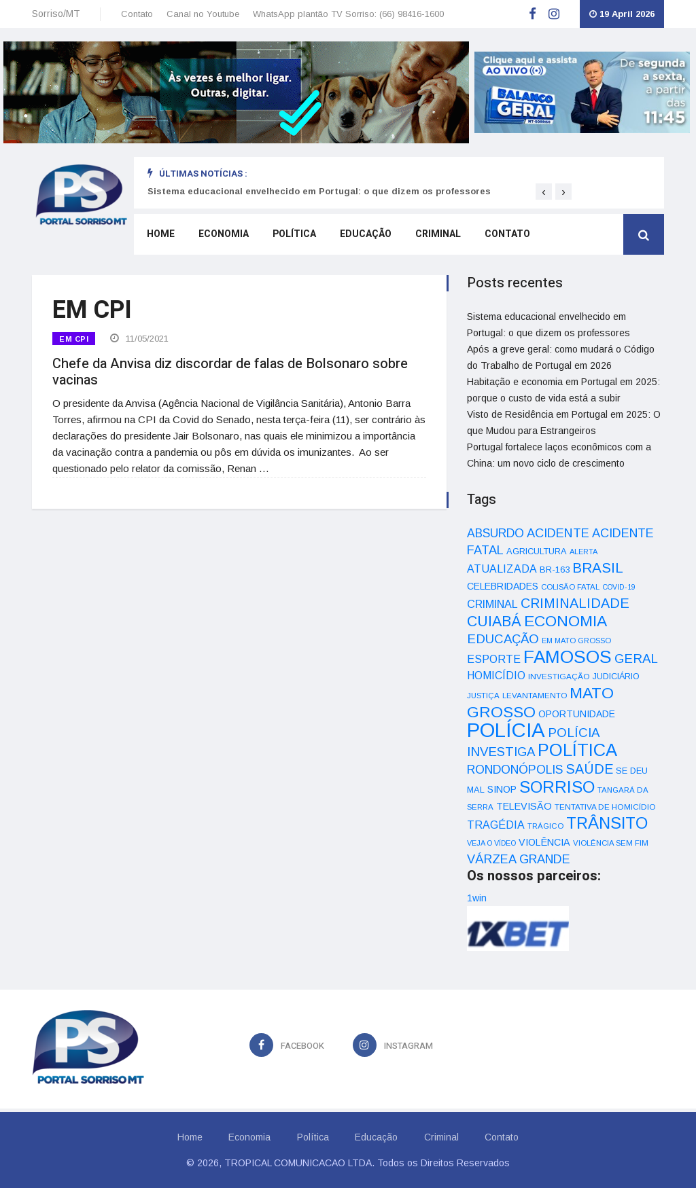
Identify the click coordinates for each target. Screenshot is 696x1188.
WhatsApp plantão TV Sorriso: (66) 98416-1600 (348, 14)
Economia (219, 236)
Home (159, 236)
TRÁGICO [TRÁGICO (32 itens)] (545, 826)
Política (288, 236)
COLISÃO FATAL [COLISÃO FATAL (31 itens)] (570, 587)
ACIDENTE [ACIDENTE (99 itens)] (558, 533)
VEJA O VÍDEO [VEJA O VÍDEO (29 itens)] (491, 843)
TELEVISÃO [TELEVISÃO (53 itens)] (524, 806)
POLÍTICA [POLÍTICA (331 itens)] (577, 749)
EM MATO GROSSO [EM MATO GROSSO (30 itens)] (576, 640)
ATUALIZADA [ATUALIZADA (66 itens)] (502, 569)
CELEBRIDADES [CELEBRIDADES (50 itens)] (502, 586)
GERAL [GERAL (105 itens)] (636, 658)
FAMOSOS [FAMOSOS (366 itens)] (567, 657)
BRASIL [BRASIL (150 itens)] (597, 567)
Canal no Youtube (203, 14)
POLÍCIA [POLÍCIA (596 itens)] (506, 730)
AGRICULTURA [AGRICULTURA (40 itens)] (536, 551)
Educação (357, 236)
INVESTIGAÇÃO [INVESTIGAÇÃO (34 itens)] (559, 676)
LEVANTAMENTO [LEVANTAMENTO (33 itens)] (534, 695)
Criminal (428, 236)
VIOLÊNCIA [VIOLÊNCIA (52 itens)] (544, 842)
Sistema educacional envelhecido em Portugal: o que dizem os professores (319, 191)
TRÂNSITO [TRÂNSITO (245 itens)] (607, 823)
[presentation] (544, 191)
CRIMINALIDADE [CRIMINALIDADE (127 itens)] (575, 603)
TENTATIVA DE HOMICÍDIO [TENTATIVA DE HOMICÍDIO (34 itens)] (605, 806)
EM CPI (73, 339)
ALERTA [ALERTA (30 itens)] (583, 551)
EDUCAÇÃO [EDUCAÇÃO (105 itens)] (503, 639)
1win (477, 898)
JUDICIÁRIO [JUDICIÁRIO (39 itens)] (616, 676)
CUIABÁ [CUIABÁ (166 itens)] (494, 621)
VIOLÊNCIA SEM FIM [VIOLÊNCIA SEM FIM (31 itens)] (610, 843)
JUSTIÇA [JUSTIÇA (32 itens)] (483, 695)
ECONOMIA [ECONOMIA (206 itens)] (565, 621)
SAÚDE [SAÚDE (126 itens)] (589, 768)
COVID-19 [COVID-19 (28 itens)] (619, 587)
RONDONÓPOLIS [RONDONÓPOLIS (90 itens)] (515, 769)
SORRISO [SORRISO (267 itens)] (557, 787)
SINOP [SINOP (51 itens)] (502, 789)
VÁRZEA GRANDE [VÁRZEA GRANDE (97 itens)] (518, 859)
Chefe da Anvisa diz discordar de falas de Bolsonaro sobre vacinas (230, 370)
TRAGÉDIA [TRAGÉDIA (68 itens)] (496, 824)
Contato (137, 14)
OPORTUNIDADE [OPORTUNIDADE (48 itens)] (576, 713)
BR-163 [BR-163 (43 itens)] (555, 569)
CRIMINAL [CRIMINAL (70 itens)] (492, 604)
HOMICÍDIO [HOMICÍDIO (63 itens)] (496, 675)
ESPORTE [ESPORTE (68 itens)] (494, 659)
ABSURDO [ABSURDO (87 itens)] (495, 533)
